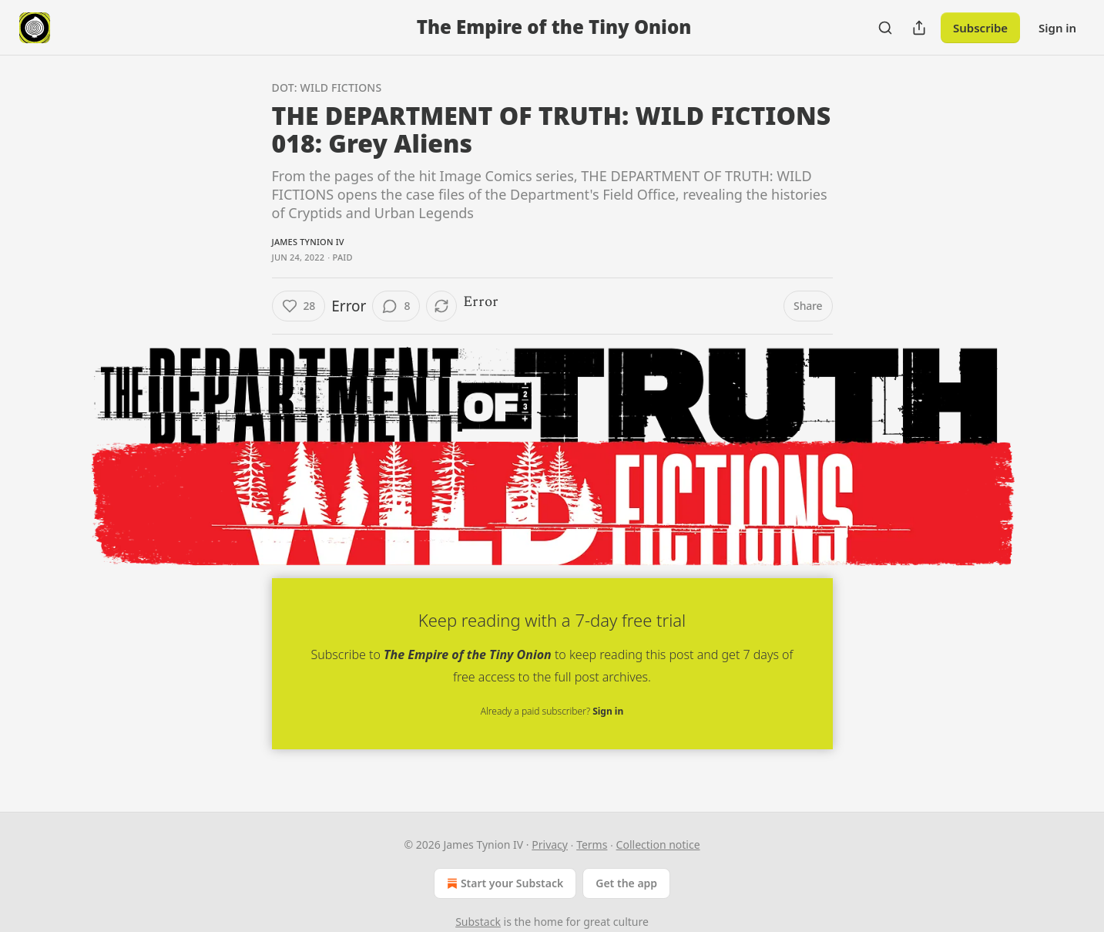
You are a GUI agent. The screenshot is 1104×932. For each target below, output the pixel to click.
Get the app (626, 883)
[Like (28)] (299, 306)
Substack (478, 921)
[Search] (885, 27)
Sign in (1057, 27)
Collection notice (658, 844)
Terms (591, 844)
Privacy (550, 844)
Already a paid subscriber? (552, 711)
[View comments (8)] (396, 306)
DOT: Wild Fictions (327, 87)
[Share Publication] (919, 27)
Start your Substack (503, 883)
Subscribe (980, 27)
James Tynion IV (308, 241)
